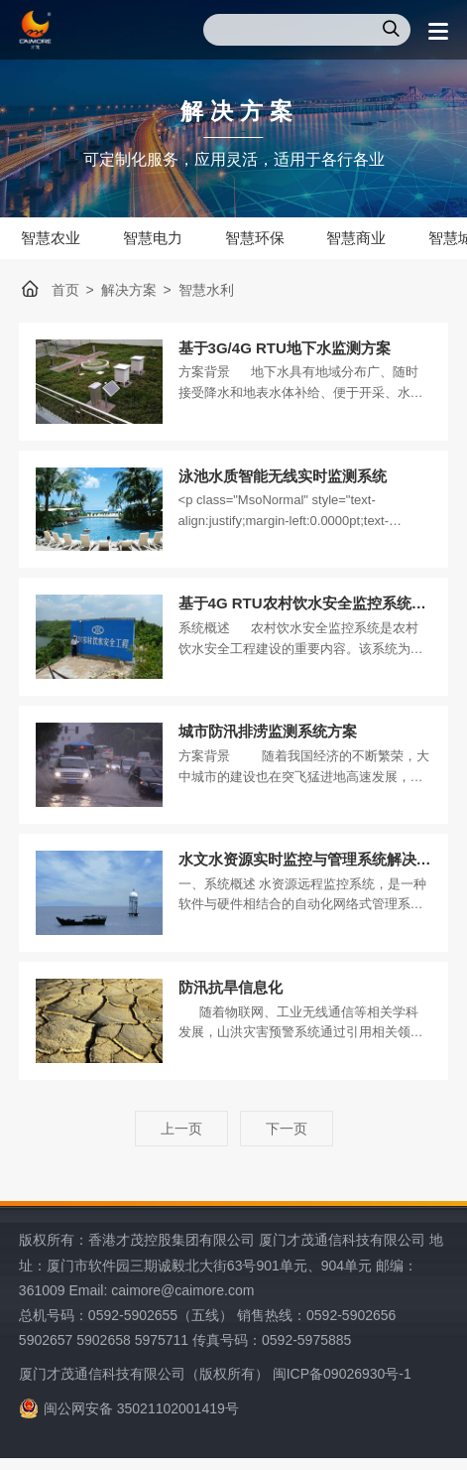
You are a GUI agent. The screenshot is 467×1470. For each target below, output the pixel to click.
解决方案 (129, 292)
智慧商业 (377, 238)
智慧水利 (206, 292)
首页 (65, 292)
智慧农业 (53, 238)
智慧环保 (269, 238)
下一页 (286, 1141)
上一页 (181, 1141)
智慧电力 (161, 238)
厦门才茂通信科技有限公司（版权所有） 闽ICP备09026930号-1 (215, 1387)
